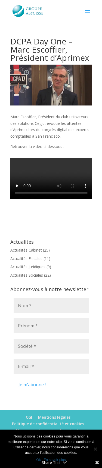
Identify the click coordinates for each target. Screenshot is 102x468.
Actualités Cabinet (26, 250)
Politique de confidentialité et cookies (48, 423)
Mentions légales (54, 417)
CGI (29, 417)
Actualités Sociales (26, 275)
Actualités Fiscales (26, 258)
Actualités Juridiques (27, 266)
